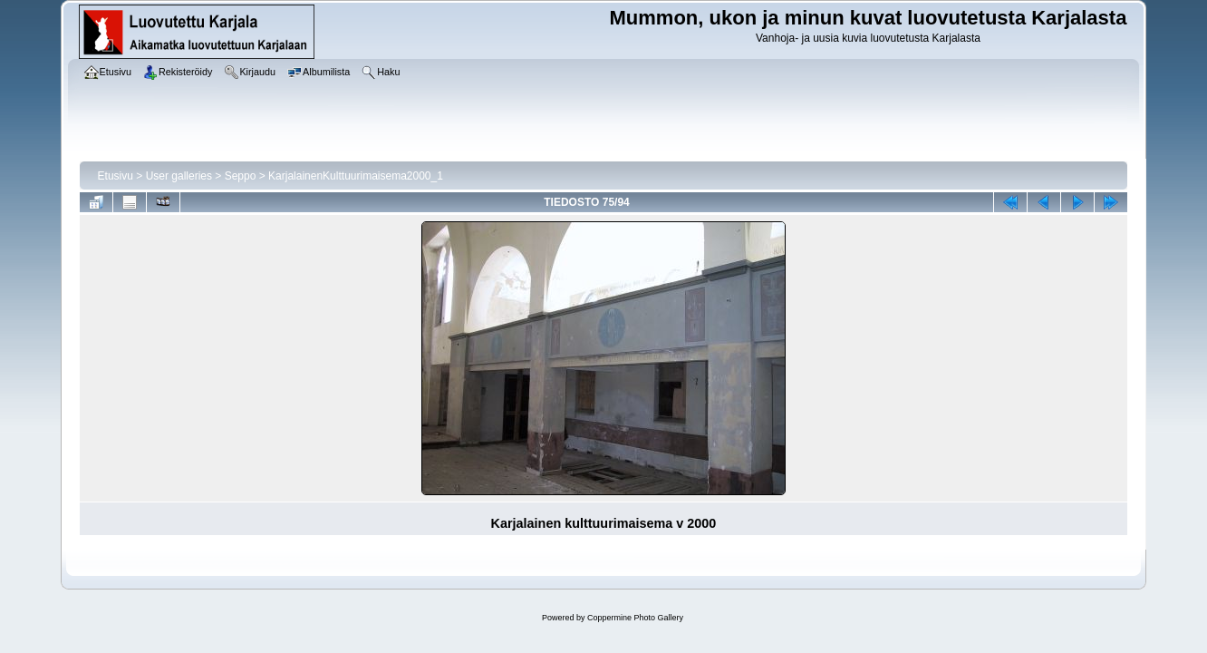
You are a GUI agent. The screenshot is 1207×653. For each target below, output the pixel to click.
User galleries (179, 176)
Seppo (240, 176)
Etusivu (115, 176)
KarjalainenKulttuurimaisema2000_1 (355, 176)
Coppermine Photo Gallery (635, 617)
